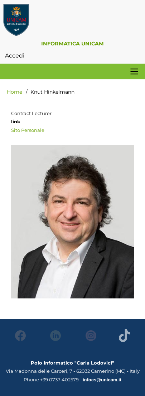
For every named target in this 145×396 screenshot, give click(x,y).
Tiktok (124, 335)
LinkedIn (53, 335)
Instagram (89, 335)
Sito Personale (27, 130)
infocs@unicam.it (102, 379)
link (15, 121)
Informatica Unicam (72, 43)
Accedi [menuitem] (14, 55)
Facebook (18, 335)
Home (14, 92)
